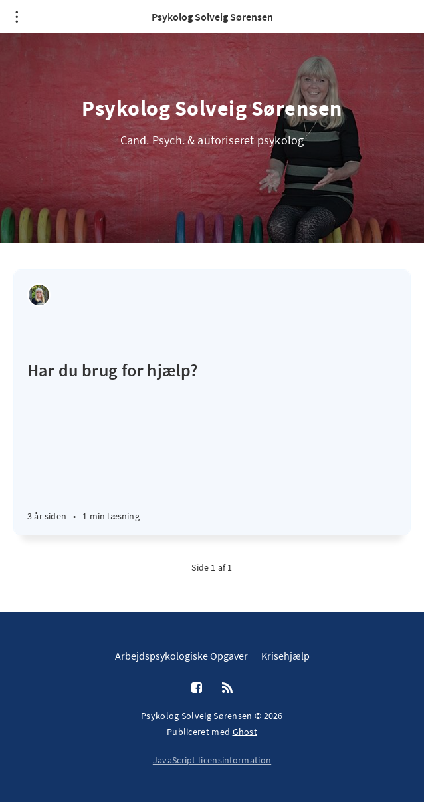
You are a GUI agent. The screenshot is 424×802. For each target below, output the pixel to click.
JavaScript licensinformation (212, 760)
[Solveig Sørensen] (39, 295)
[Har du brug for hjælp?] (212, 431)
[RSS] (227, 688)
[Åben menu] (16, 16)
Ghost (245, 731)
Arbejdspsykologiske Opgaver (181, 655)
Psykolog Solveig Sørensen (212, 17)
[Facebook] (196, 688)
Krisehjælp (285, 655)
